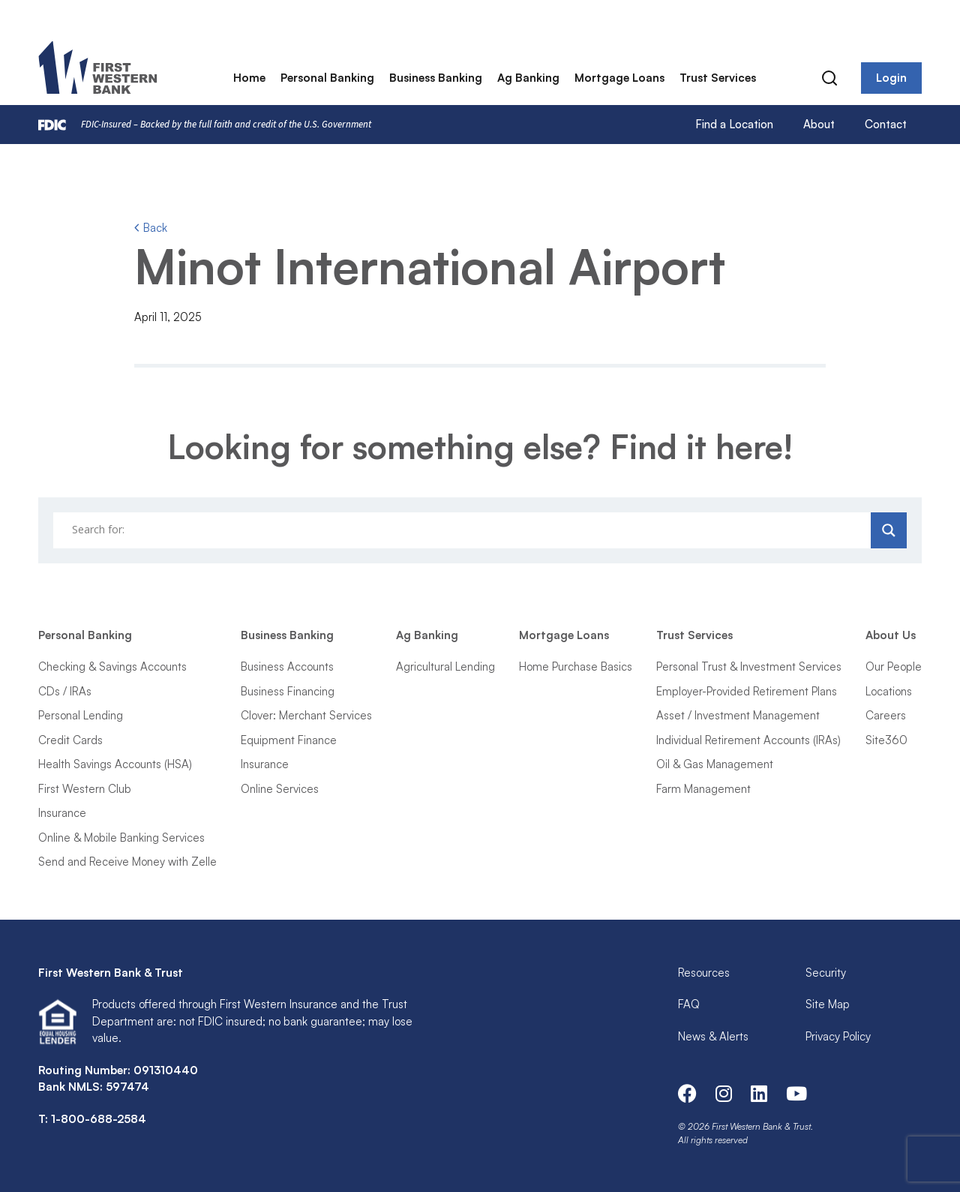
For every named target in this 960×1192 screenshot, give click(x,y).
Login (891, 78)
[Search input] (464, 530)
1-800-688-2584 (98, 1119)
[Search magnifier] (889, 530)
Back (150, 228)
